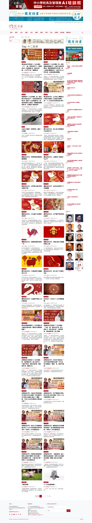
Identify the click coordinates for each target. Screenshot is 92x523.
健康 (36, 32)
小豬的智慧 (25, 484)
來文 (76, 164)
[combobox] (14, 41)
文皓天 (47, 133)
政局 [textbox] (11, 40)
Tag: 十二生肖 (27, 37)
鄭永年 (76, 113)
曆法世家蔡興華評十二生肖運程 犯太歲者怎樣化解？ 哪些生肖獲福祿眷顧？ (32, 327)
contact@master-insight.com (36, 514)
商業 (41, 32)
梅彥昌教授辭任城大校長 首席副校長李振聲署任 (78, 154)
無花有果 (77, 138)
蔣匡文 (76, 90)
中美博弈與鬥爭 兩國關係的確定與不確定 (78, 111)
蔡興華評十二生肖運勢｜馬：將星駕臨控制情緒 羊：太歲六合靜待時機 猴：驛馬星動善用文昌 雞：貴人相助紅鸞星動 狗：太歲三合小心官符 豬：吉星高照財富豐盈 (54, 68)
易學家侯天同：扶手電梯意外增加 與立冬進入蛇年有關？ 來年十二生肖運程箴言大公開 (54, 395)
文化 (21, 32)
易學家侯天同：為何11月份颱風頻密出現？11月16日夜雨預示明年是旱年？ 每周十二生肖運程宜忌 (32, 427)
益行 (76, 199)
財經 (26, 32)
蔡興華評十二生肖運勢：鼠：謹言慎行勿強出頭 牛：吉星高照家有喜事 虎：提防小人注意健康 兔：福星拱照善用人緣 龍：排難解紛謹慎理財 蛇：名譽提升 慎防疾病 (32, 100)
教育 (16, 32)
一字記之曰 (46, 357)
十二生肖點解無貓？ (50, 484)
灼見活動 (62, 32)
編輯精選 (26, 72)
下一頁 (48, 496)
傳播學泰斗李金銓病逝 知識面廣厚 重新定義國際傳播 (78, 125)
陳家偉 (25, 486)
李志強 (76, 140)
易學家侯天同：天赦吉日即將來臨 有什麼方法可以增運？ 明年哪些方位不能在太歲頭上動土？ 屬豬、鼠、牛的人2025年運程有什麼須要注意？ (32, 397)
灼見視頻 (23, 94)
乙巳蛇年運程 (24, 323)
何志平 (76, 74)
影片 (51, 32)
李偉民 (76, 171)
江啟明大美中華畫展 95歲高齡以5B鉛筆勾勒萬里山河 (78, 118)
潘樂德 (25, 133)
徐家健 (76, 133)
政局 (11, 32)
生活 (31, 32)
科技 (46, 32)
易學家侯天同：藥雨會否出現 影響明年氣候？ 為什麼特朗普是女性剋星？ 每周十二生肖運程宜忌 (54, 427)
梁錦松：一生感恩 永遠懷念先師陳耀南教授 (78, 67)
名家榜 (56, 32)
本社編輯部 (49, 74)
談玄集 (23, 126)
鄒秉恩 (76, 148)
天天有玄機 (46, 126)
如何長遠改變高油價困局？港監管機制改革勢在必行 (78, 161)
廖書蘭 (76, 104)
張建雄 (76, 184)
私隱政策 (81, 519)
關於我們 (68, 32)
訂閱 (68, 510)
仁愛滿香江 (24, 482)
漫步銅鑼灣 (77, 73)
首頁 (22, 37)
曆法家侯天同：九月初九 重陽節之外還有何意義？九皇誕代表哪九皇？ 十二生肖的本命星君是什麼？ (54, 98)
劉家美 (76, 120)
